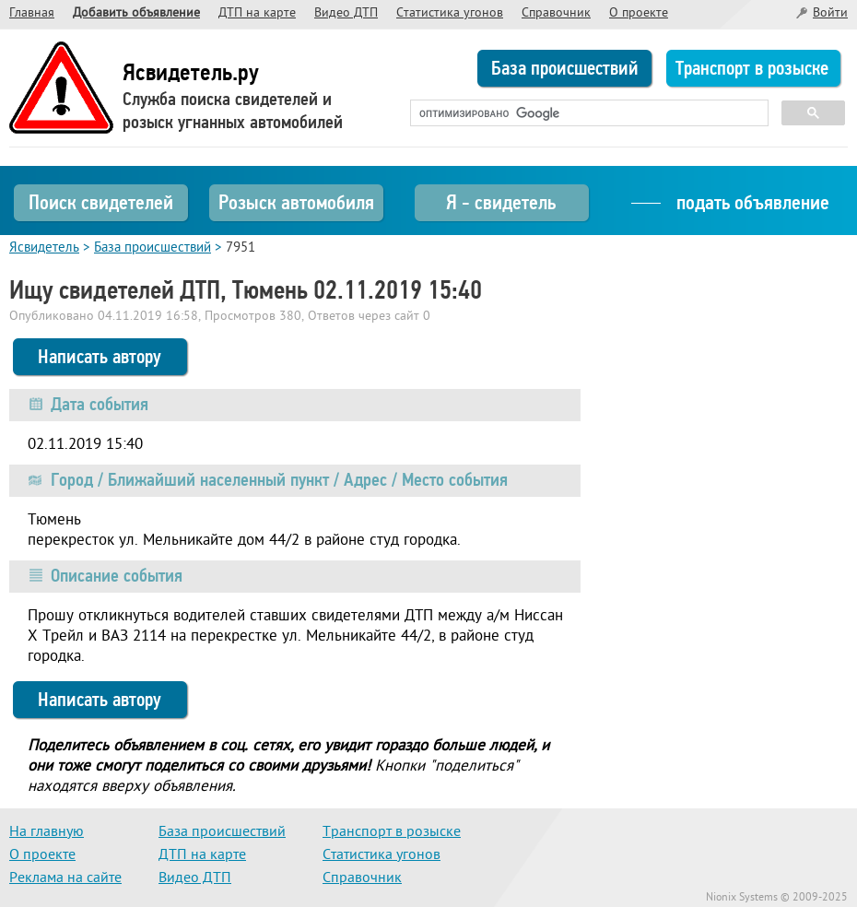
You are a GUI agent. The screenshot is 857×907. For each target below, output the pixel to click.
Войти (830, 13)
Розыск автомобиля (296, 202)
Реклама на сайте (65, 878)
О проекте (638, 13)
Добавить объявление (136, 13)
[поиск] (587, 113)
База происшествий (565, 68)
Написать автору (99, 357)
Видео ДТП (346, 13)
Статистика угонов (449, 13)
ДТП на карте (257, 13)
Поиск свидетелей (101, 202)
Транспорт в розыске (751, 68)
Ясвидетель (44, 248)
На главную (46, 832)
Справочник (556, 13)
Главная (31, 13)
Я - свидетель (501, 202)
